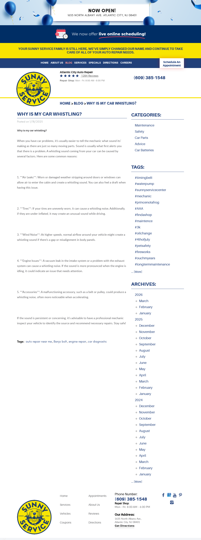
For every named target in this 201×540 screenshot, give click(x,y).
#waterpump (144, 184)
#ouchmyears (145, 258)
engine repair (77, 341)
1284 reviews (90, 75)
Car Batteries (144, 150)
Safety (139, 132)
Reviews (93, 513)
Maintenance (144, 125)
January (145, 313)
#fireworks (142, 252)
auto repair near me (39, 341)
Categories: (146, 115)
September (147, 344)
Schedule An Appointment (172, 63)
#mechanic (143, 196)
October (145, 338)
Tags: (137, 167)
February (146, 307)
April (142, 375)
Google (169, 496)
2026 (139, 295)
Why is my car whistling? (111, 103)
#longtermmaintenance (152, 264)
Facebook (163, 496)
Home (44, 62)
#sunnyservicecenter (150, 190)
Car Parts (141, 138)
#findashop (143, 215)
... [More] (136, 271)
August (144, 350)
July (142, 357)
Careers (126, 62)
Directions (110, 62)
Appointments (97, 496)
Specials (95, 62)
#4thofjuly (142, 239)
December (146, 326)
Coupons (65, 522)
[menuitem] (44, 62)
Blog (68, 62)
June (142, 363)
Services (80, 62)
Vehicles (65, 513)
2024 (139, 400)
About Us (57, 62)
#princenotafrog (147, 202)
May (142, 369)
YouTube (175, 496)
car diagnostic (97, 341)
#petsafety (143, 246)
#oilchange (143, 233)
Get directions (124, 526)
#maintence (144, 221)
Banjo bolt (60, 341)
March (143, 301)
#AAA (139, 209)
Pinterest (180, 496)
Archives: (143, 284)
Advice (140, 144)
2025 (139, 319)
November (147, 332)
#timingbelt (143, 178)
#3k (137, 227)
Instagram (172, 503)
